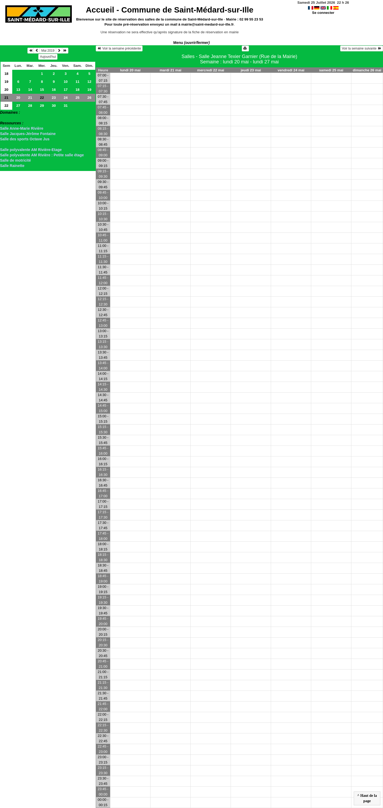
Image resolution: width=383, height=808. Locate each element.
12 (89, 82)
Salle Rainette (12, 166)
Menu (191, 42)
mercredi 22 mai (210, 70)
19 (7, 82)
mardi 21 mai (170, 70)
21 (7, 98)
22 (7, 106)
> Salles (7, 118)
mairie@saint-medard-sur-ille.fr (207, 24)
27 (18, 106)
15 (42, 90)
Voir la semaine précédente (119, 48)
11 (78, 82)
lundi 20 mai (130, 70)
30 (54, 106)
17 (66, 90)
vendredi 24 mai (291, 70)
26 (89, 98)
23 (54, 98)
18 (7, 74)
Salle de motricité (15, 160)
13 (18, 90)
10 (66, 82)
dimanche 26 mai (367, 70)
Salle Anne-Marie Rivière (21, 128)
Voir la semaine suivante (361, 48)
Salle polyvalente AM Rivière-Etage (31, 150)
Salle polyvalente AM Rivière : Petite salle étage (42, 155)
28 (30, 106)
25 (78, 98)
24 (66, 98)
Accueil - (169, 9)
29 (42, 106)
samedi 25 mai (331, 70)
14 (30, 90)
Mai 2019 (47, 50)
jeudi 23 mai (251, 70)
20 (7, 90)
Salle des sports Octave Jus (24, 139)
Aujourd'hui (48, 57)
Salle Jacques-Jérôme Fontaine (28, 134)
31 (66, 106)
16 (54, 90)
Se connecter (323, 13)
